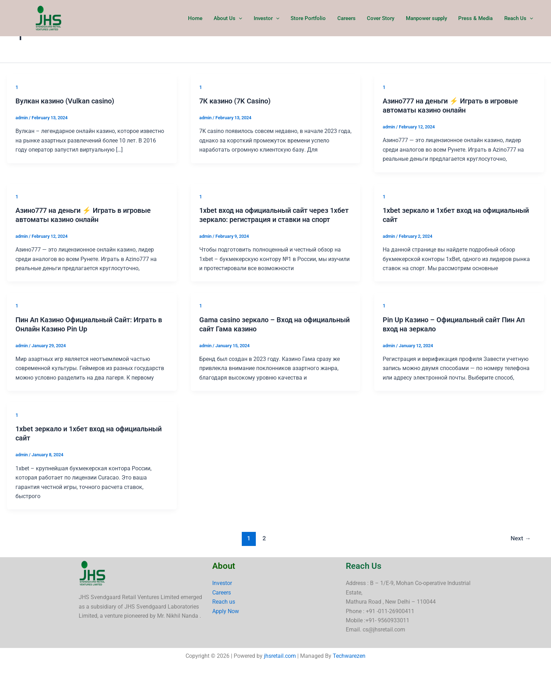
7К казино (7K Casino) (235, 101)
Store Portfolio (313, 18)
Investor (272, 18)
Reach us (223, 601)
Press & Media (477, 18)
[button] (245, 18)
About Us (234, 18)
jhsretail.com (280, 656)
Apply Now (225, 611)
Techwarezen (349, 656)
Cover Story (383, 18)
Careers (350, 18)
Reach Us (519, 18)
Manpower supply (428, 18)
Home (202, 18)
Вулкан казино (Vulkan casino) (64, 101)
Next (521, 538)
